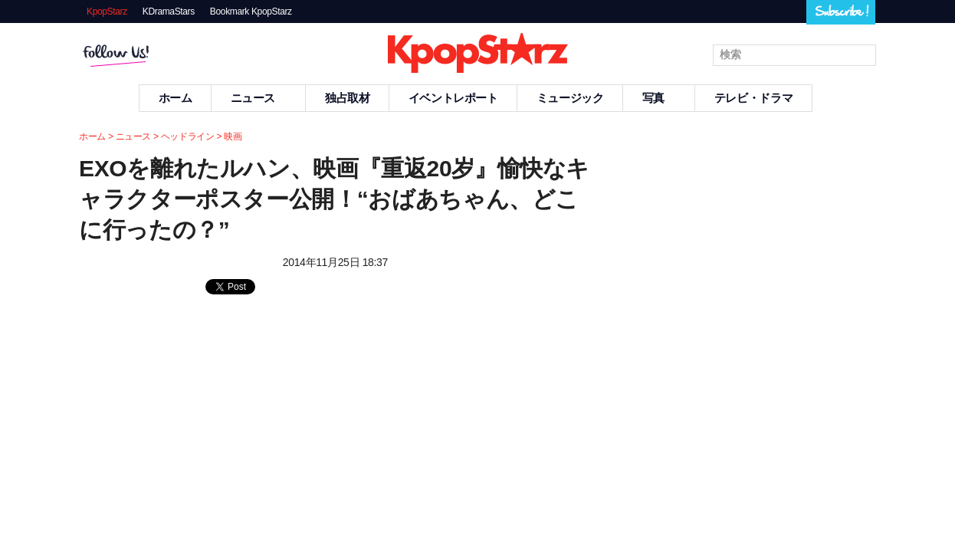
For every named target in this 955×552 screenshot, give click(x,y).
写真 (659, 97)
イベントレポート (453, 97)
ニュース (259, 97)
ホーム (175, 97)
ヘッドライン (188, 136)
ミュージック (570, 97)
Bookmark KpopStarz (251, 11)
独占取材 (347, 97)
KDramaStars (169, 11)
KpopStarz (107, 11)
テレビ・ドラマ (753, 97)
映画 (232, 136)
